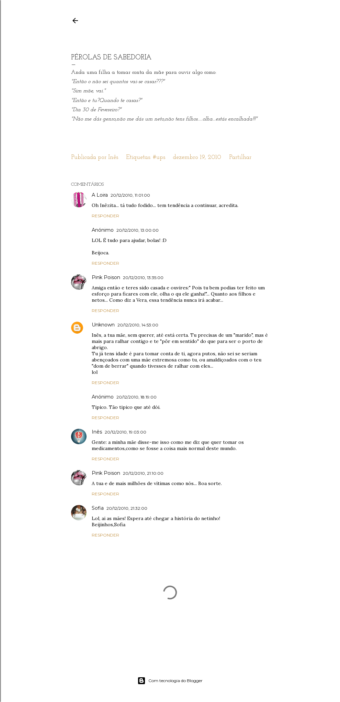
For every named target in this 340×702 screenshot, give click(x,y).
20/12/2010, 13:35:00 (143, 277)
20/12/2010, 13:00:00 (137, 230)
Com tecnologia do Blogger (170, 681)
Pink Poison (106, 277)
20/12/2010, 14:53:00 (137, 324)
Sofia (98, 508)
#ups (159, 157)
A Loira (100, 195)
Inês (97, 432)
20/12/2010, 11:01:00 (130, 195)
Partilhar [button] (240, 157)
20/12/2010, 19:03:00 (125, 432)
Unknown (103, 325)
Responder (105, 215)
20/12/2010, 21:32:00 (126, 508)
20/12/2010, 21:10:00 (143, 473)
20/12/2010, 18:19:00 (136, 397)
